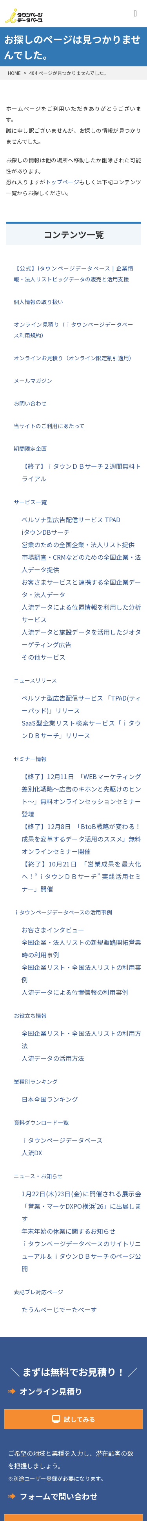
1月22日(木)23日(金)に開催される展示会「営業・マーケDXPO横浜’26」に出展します (81, 1206)
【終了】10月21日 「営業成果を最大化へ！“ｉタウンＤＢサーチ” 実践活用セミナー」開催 (81, 876)
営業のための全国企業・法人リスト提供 (78, 544)
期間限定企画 (30, 448)
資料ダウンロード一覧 (41, 1122)
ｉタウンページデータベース (62, 1140)
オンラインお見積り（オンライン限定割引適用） (74, 358)
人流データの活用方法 (53, 1058)
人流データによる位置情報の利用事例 (75, 992)
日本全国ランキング (50, 1099)
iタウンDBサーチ (46, 532)
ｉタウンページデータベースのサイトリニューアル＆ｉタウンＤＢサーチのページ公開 (81, 1256)
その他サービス (43, 657)
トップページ (62, 182)
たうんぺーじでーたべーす (59, 1309)
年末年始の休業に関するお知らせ (69, 1231)
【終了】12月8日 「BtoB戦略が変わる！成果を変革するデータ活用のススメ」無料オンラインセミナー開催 (81, 839)
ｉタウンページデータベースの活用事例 (63, 912)
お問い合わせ (30, 403)
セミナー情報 (30, 759)
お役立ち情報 (30, 1015)
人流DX (32, 1152)
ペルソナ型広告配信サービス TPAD (71, 519)
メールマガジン (33, 380)
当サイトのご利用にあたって (49, 426)
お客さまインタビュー (53, 929)
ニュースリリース (35, 680)
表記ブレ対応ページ (38, 1292)
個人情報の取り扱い (38, 302)
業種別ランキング (36, 1081)
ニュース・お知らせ (38, 1176)
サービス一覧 (30, 502)
